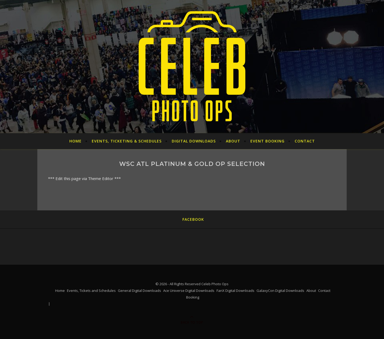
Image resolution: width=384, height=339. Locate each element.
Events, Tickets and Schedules (91, 290)
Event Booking (267, 141)
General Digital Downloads (139, 290)
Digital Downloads (194, 141)
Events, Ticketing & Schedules (127, 141)
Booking (192, 297)
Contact (305, 141)
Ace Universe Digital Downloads (188, 290)
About (233, 141)
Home (75, 141)
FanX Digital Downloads (235, 290)
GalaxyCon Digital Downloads (280, 290)
